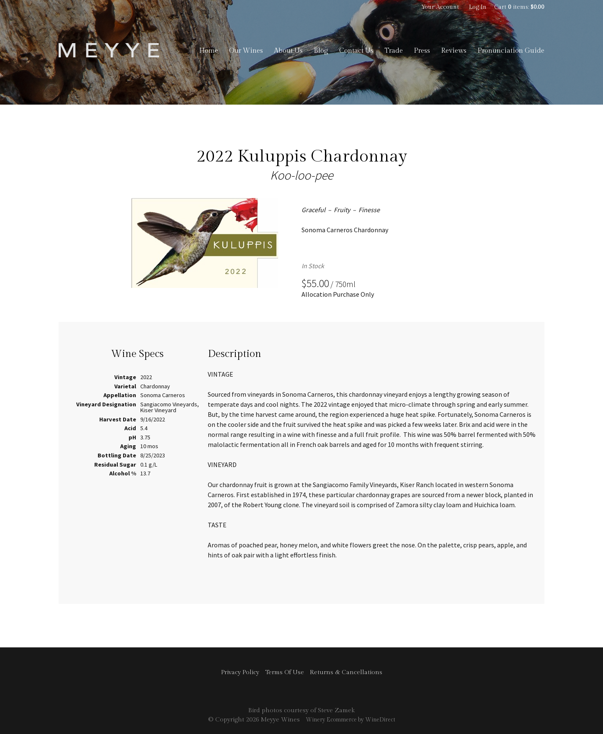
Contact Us (356, 50)
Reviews (453, 50)
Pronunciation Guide (510, 50)
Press (422, 50)
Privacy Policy (240, 672)
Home (208, 50)
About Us (288, 50)
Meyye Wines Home (109, 50)
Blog (321, 50)
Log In (478, 7)
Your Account (440, 7)
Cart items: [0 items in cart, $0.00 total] (519, 7)
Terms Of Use (284, 672)
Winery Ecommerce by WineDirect (350, 719)
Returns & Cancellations (346, 672)
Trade (393, 50)
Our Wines (246, 50)
